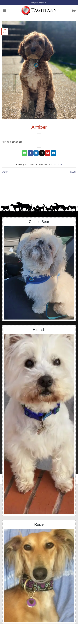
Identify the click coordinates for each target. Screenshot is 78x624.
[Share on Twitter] (36, 153)
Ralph (72, 171)
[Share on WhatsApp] (24, 153)
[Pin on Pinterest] (47, 153)
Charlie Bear (39, 222)
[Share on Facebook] (30, 153)
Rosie (39, 524)
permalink (57, 164)
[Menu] (4, 10)
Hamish (39, 330)
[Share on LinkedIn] (53, 153)
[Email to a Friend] (42, 153)
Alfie (4, 171)
